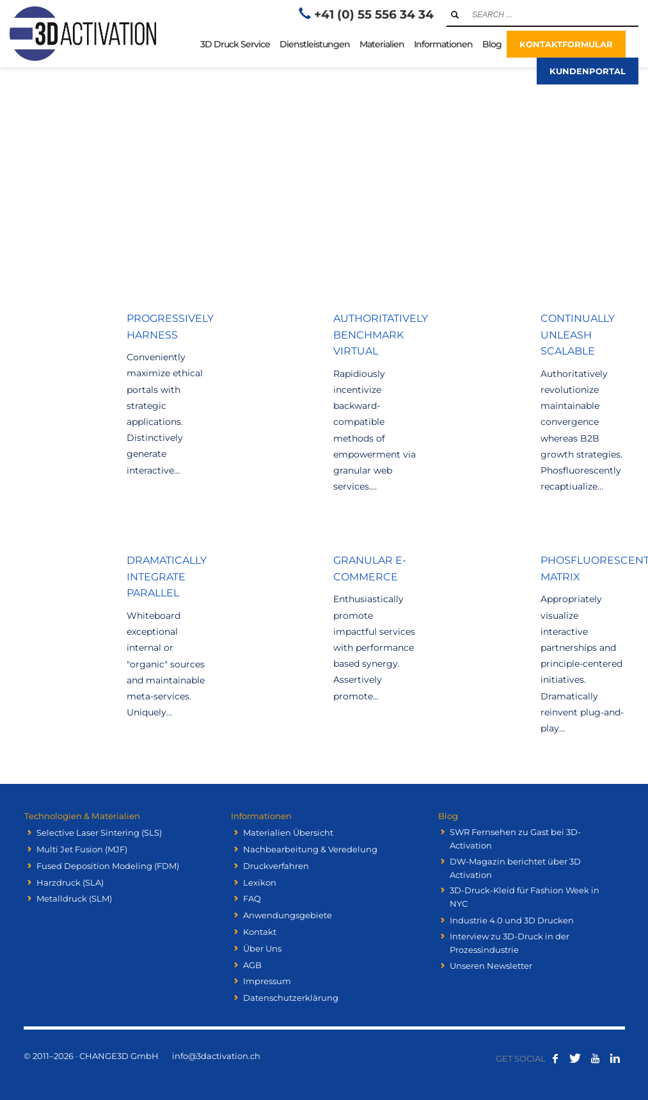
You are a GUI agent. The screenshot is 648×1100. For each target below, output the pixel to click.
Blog (447, 816)
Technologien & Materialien (81, 816)
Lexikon (259, 882)
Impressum (267, 981)
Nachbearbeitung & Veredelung (310, 849)
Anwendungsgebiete (287, 915)
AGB (252, 964)
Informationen (260, 816)
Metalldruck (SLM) (74, 898)
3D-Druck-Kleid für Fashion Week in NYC (524, 897)
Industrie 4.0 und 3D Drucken (512, 920)
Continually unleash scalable (578, 334)
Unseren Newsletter (491, 966)
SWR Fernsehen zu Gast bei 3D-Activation (515, 838)
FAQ (252, 898)
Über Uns (262, 948)
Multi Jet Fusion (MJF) (81, 849)
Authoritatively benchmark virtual (380, 334)
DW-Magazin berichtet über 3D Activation (515, 868)
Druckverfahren (276, 866)
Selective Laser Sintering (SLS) (99, 832)
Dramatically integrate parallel (167, 576)
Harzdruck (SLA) (70, 882)
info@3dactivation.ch (216, 1056)
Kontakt (259, 932)
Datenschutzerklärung (290, 997)
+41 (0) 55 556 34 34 (374, 14)
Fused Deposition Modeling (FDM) (107, 866)
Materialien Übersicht (288, 832)
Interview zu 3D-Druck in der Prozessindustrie (509, 943)
